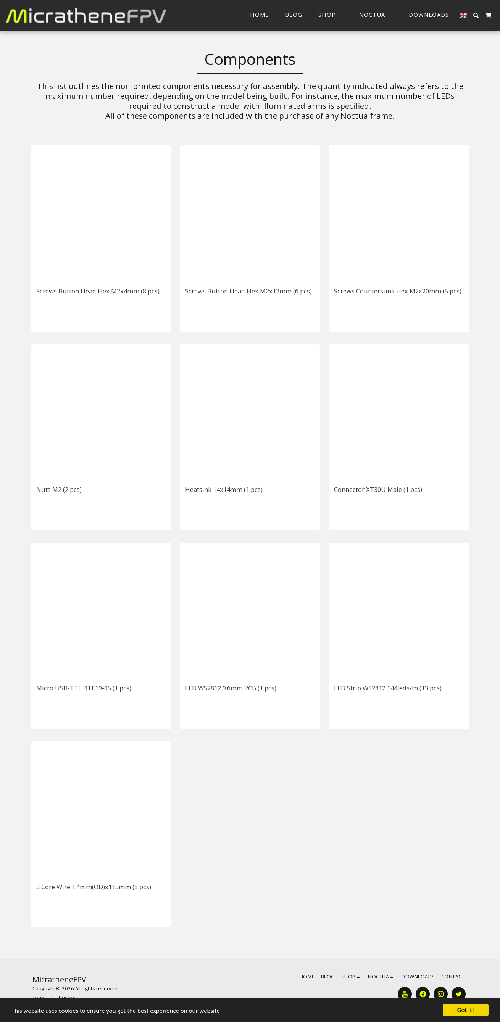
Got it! (465, 1010)
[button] (376, 15)
